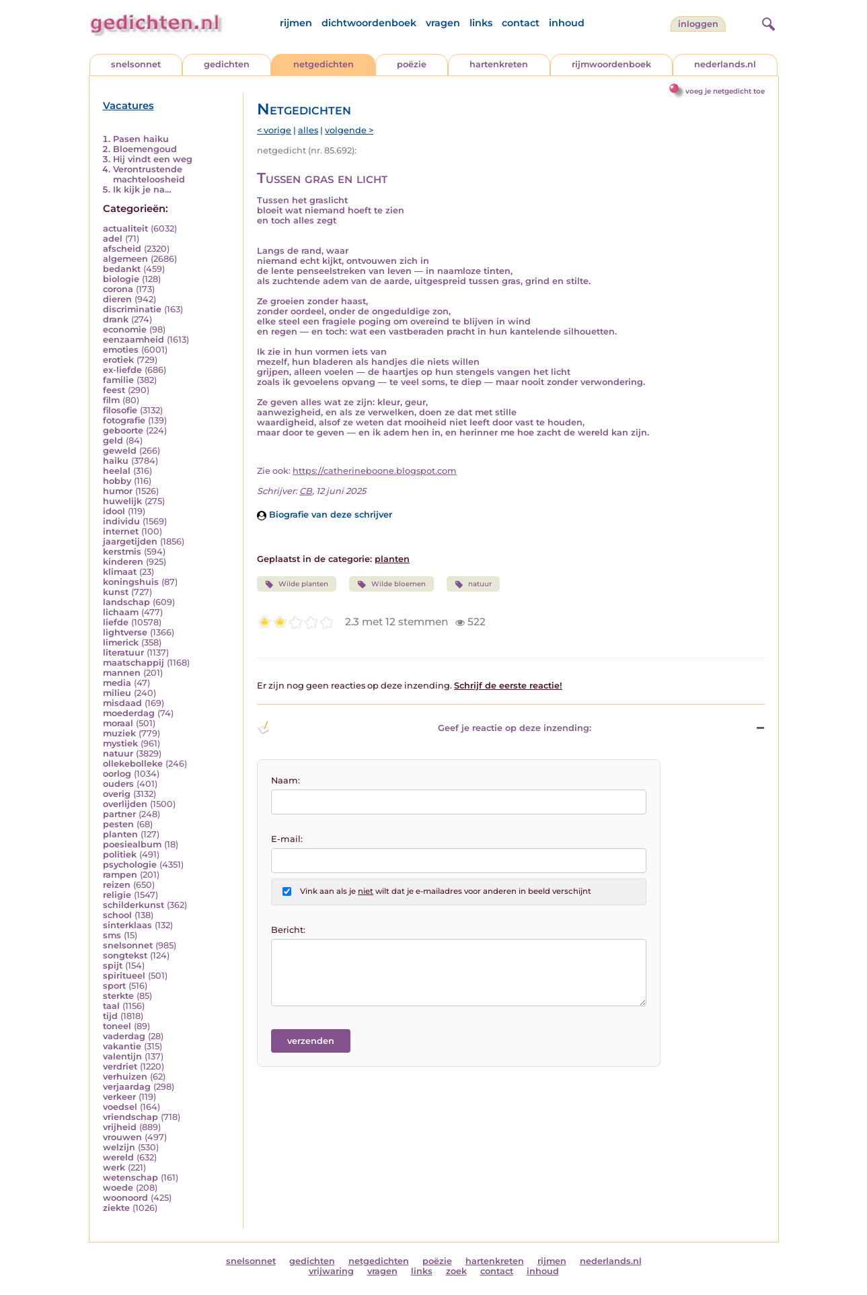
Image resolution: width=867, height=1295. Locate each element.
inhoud (567, 23)
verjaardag (127, 1087)
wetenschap (130, 1177)
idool (114, 511)
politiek (120, 854)
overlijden (125, 804)
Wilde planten (296, 584)
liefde (115, 622)
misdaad (122, 703)
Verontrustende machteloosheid (149, 174)
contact (520, 23)
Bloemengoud (145, 149)
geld (113, 440)
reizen (116, 885)
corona (118, 289)
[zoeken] (766, 22)
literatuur (123, 653)
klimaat (120, 572)
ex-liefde (122, 370)
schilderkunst (133, 905)
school (117, 915)
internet (121, 531)
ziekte (116, 1208)
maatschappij (133, 663)
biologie (121, 279)
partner (119, 814)
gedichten (227, 64)
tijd (110, 1016)
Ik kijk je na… (142, 189)
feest (114, 390)
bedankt (122, 269)
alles (308, 130)
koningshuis (131, 582)
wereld (118, 1157)
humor (118, 491)
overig (116, 794)
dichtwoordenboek (369, 23)
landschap (126, 602)
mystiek (120, 743)
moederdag (129, 713)
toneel (117, 1026)
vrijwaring (331, 1271)
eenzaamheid (133, 340)
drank (115, 319)
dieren (117, 299)
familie (118, 380)
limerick (121, 642)
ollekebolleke (133, 764)
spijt (112, 965)
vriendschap (130, 1117)
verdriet (120, 1066)
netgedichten (323, 64)
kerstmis (122, 552)
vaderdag (124, 1036)
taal (111, 1006)
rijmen (296, 23)
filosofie (120, 410)
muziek (119, 733)
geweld (120, 451)
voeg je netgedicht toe (725, 91)
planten (120, 834)
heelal (116, 471)
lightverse (125, 632)
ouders (118, 784)
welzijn (119, 1147)
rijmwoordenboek (611, 64)
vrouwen (122, 1137)
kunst (115, 592)
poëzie (411, 64)
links (480, 23)
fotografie (124, 420)
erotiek (118, 360)
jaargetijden (130, 541)
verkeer (119, 1097)
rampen (120, 875)
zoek (456, 1271)
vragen (443, 23)
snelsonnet (136, 64)
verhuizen (125, 1077)
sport (114, 986)
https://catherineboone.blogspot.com (375, 471)
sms (112, 935)
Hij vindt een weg (152, 159)
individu (121, 521)
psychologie (130, 865)
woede (118, 1188)
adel (112, 239)
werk (114, 1167)
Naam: (285, 780)
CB (305, 491)
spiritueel (124, 976)
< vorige (274, 130)
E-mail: (287, 839)
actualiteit (125, 228)
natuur (118, 753)
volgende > (349, 130)
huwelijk (122, 501)
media (117, 683)
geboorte (123, 430)
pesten (118, 824)
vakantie (122, 1046)
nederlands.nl (725, 64)
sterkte (118, 996)
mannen (122, 673)
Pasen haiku (141, 139)
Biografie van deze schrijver (324, 515)
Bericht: (288, 930)
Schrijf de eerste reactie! (508, 685)
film (111, 400)
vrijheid (120, 1127)
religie (117, 895)
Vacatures (128, 106)
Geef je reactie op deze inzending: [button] (424, 727)
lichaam (121, 612)
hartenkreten (498, 64)
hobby (117, 481)
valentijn (122, 1056)
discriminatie (132, 309)
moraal (118, 723)
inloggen (698, 24)
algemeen (125, 259)
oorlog (117, 774)
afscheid (122, 249)
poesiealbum (132, 844)
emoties (121, 350)
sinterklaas (127, 925)
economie (125, 329)
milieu (117, 693)
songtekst (125, 955)
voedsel (120, 1107)
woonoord (125, 1198)
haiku (115, 461)
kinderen (123, 562)
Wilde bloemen (391, 584)
